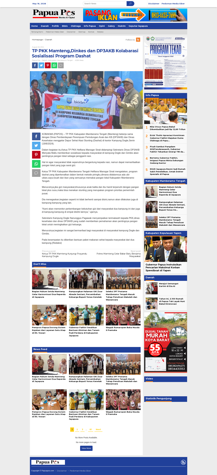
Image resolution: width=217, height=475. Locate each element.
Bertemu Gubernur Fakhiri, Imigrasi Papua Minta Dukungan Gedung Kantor (166, 160)
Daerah (44, 60)
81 (91, 429)
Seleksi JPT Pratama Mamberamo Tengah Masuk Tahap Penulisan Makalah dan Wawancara (121, 380)
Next (98, 429)
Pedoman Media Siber (80, 471)
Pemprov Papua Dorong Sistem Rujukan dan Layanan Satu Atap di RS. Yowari (49, 330)
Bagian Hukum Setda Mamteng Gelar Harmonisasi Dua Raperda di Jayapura (49, 294)
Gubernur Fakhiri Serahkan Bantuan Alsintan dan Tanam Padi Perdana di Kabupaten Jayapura (84, 415)
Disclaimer (62, 471)
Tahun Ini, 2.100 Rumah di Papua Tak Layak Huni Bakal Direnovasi (172, 301)
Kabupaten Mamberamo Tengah (60, 60)
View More (86, 448)
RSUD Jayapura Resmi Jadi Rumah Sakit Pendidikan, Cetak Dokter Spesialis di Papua (167, 171)
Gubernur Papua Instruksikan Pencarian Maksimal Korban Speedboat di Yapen (163, 267)
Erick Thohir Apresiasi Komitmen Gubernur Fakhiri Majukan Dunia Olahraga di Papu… (167, 138)
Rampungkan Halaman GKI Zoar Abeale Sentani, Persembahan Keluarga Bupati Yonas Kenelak (85, 294)
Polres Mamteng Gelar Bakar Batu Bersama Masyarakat (117, 254)
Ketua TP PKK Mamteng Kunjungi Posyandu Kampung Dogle (65, 254)
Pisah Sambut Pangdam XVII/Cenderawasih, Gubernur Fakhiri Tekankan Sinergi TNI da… (167, 149)
